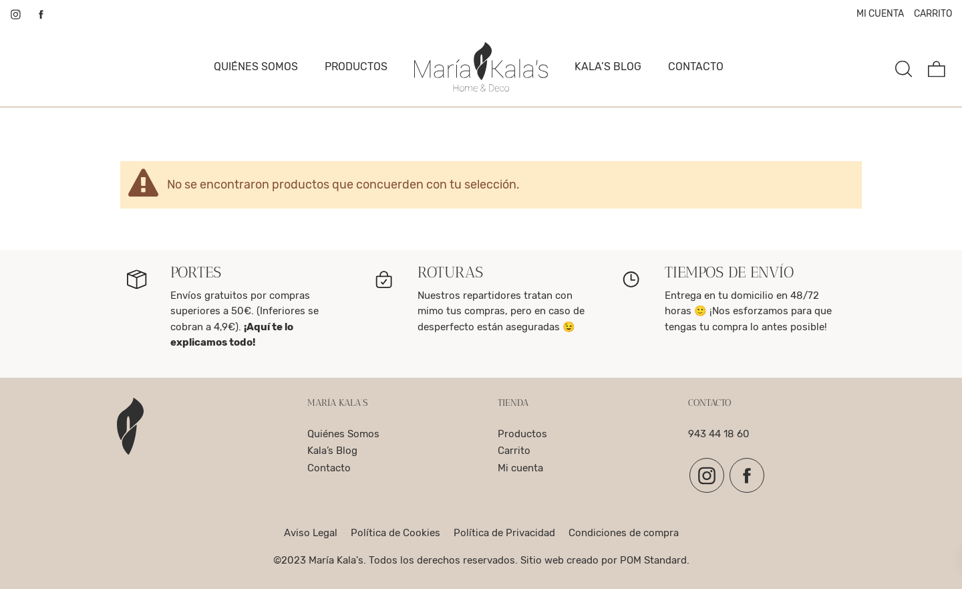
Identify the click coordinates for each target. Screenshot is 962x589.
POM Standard (653, 560)
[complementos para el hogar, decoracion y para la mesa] (481, 67)
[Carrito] (936, 67)
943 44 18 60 (719, 434)
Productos (522, 434)
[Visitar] (16, 13)
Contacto (329, 468)
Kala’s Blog (332, 451)
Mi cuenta (520, 468)
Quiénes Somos (343, 434)
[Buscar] (904, 67)
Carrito (514, 451)
